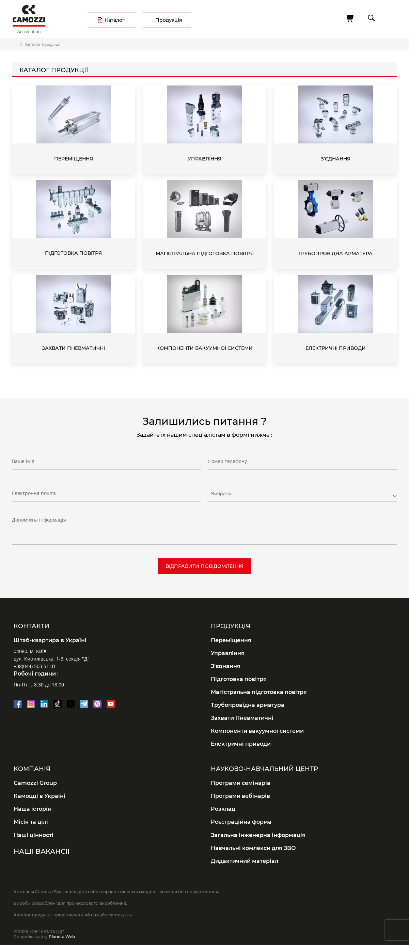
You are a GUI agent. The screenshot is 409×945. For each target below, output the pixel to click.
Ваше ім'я (23, 461)
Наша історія (32, 809)
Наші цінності (33, 835)
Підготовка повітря (73, 253)
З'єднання (225, 666)
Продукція (168, 20)
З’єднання (335, 159)
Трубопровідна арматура (335, 253)
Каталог (115, 20)
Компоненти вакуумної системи (204, 348)
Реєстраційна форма (241, 822)
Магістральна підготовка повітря (205, 253)
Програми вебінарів (240, 796)
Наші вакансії (41, 851)
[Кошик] (350, 18)
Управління (204, 159)
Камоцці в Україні (39, 796)
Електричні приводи (335, 348)
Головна (15, 44)
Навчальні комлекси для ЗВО (253, 848)
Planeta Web (62, 936)
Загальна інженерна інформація (258, 835)
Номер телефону (227, 461)
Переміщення (73, 159)
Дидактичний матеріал (244, 861)
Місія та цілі (31, 822)
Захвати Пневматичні (73, 348)
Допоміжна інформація (39, 519)
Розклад (223, 809)
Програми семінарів (240, 783)
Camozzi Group (35, 783)
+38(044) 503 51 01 (35, 666)
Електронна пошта (34, 493)
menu (391, 18)
